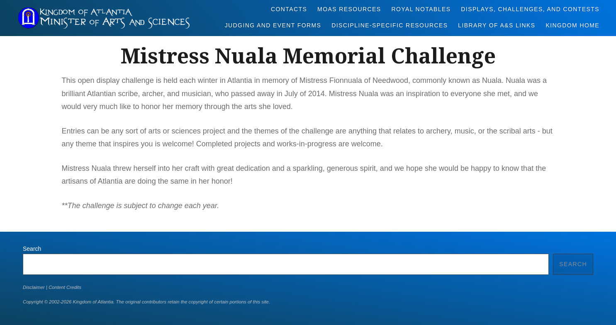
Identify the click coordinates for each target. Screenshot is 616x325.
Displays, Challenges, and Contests (530, 9)
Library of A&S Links (496, 25)
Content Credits (65, 287)
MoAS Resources (349, 9)
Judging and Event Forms (273, 25)
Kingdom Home (572, 25)
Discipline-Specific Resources (389, 25)
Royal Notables (420, 9)
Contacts (289, 9)
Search (32, 248)
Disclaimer (34, 287)
